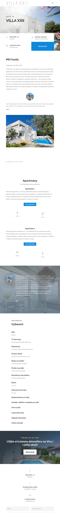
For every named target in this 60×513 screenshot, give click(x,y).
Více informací (30, 204)
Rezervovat (42, 46)
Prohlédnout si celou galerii (14, 161)
